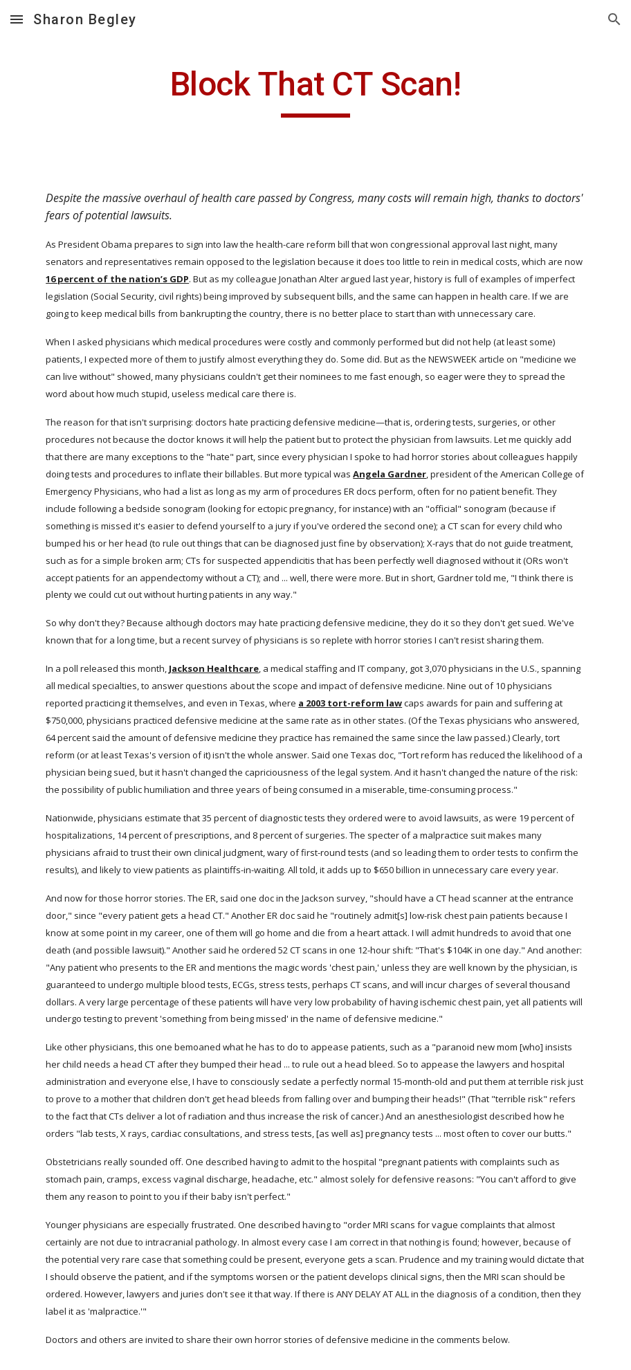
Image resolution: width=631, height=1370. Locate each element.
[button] (16, 19)
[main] (315, 90)
